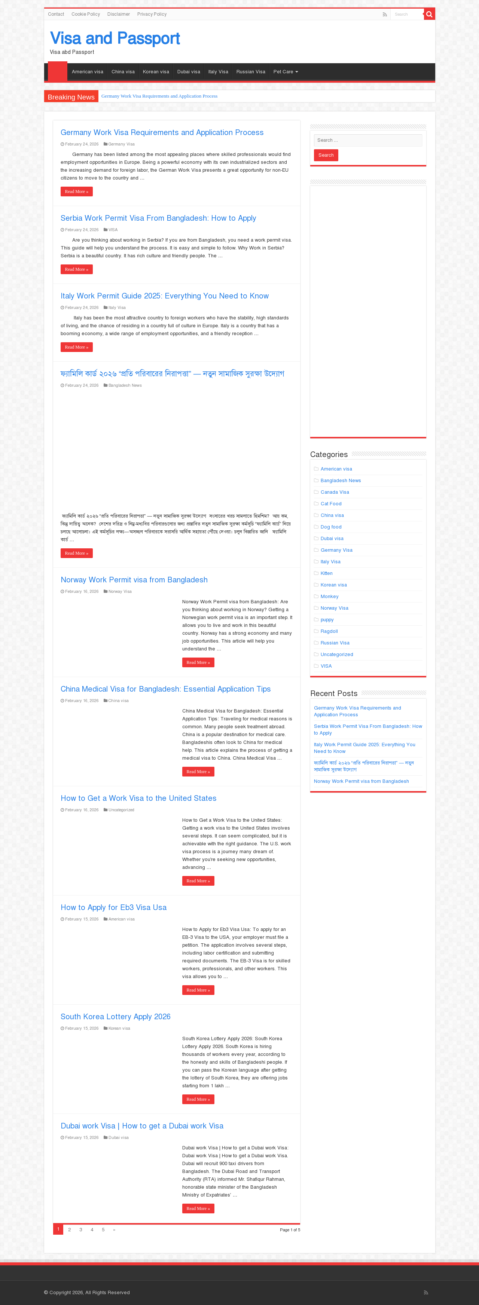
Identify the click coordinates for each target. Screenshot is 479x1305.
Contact (56, 14)
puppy (327, 620)
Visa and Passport (115, 38)
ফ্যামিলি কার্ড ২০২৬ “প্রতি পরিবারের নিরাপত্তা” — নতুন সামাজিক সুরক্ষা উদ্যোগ (172, 374)
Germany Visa (122, 144)
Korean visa (156, 72)
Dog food (331, 527)
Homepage (57, 71)
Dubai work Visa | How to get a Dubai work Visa (142, 1126)
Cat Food (331, 504)
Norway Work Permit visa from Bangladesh (134, 580)
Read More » (77, 191)
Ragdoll (329, 631)
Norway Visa (120, 591)
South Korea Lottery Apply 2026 (116, 1016)
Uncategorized (121, 809)
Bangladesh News (125, 385)
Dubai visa (188, 72)
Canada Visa (335, 492)
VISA (113, 229)
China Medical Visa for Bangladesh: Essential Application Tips (166, 689)
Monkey (330, 597)
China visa (123, 72)
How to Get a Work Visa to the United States (139, 798)
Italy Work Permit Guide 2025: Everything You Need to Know (165, 296)
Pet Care (283, 72)
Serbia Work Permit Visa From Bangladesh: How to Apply (158, 218)
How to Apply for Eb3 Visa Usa (114, 907)
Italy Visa (218, 72)
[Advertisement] (368, 314)
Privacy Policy (152, 14)
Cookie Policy (85, 14)
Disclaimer (118, 14)
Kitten (327, 573)
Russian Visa (251, 72)
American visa (87, 72)
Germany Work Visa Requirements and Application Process (159, 96)
